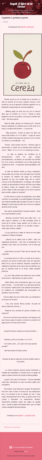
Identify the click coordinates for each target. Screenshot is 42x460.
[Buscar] (39, 4)
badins (26, 451)
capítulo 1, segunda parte (26, 416)
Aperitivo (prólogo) (27, 27)
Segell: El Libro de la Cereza (21, 5)
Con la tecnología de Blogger (21, 447)
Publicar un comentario (12, 427)
